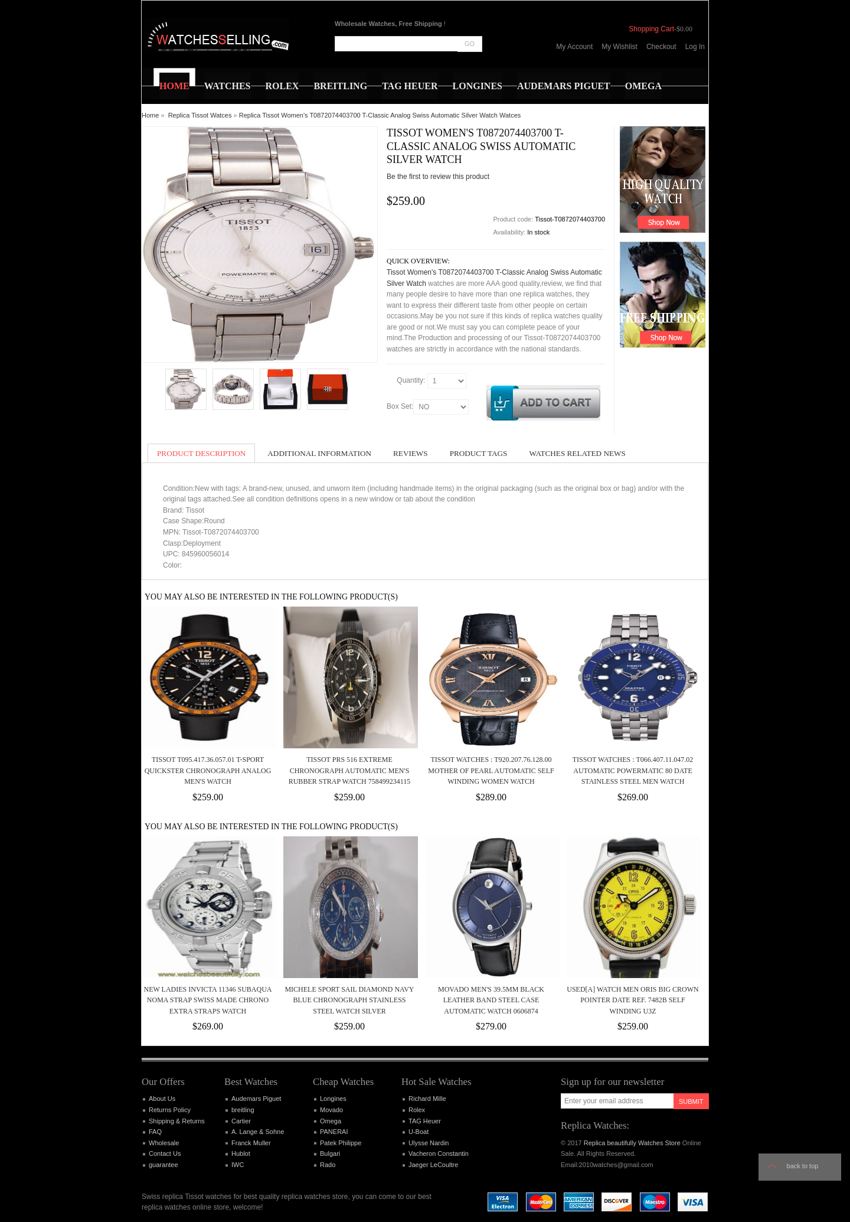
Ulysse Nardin (428, 1142)
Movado (331, 1109)
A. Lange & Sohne (257, 1131)
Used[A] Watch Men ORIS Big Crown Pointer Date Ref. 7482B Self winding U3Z (632, 1000)
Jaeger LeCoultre (433, 1164)
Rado (327, 1164)
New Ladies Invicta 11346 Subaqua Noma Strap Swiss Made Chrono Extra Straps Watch (207, 1000)
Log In (695, 47)
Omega (330, 1121)
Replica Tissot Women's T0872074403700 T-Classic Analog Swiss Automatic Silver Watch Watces (380, 115)
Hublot (240, 1153)
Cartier (241, 1121)
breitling (242, 1109)
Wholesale (164, 1142)
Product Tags (479, 453)
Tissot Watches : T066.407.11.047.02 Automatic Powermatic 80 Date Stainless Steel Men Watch (633, 770)
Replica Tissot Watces (200, 115)
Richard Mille (427, 1098)
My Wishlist (619, 47)
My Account (574, 47)
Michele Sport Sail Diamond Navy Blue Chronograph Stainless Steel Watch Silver (349, 1000)
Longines (333, 1098)
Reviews (410, 453)
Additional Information (319, 453)
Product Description (201, 453)
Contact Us (165, 1153)
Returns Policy (170, 1109)
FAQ (155, 1131)
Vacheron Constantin (438, 1153)
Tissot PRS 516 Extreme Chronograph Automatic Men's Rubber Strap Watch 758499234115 (350, 770)
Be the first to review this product (438, 176)
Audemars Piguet (256, 1098)
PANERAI (334, 1131)
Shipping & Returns (177, 1121)
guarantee (163, 1164)
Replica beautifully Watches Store (632, 1142)
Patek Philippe (340, 1142)
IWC (237, 1164)
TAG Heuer (424, 1121)
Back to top (803, 1165)
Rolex (416, 1109)
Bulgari (330, 1153)
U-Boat (418, 1131)
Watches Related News (577, 453)
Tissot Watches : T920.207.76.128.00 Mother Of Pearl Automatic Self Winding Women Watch (491, 770)
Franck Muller (251, 1142)
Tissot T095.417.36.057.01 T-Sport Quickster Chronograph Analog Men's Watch (208, 770)
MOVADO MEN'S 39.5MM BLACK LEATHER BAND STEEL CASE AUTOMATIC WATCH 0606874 (491, 1000)
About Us (162, 1098)
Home (150, 115)
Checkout (661, 47)
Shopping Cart (651, 29)
